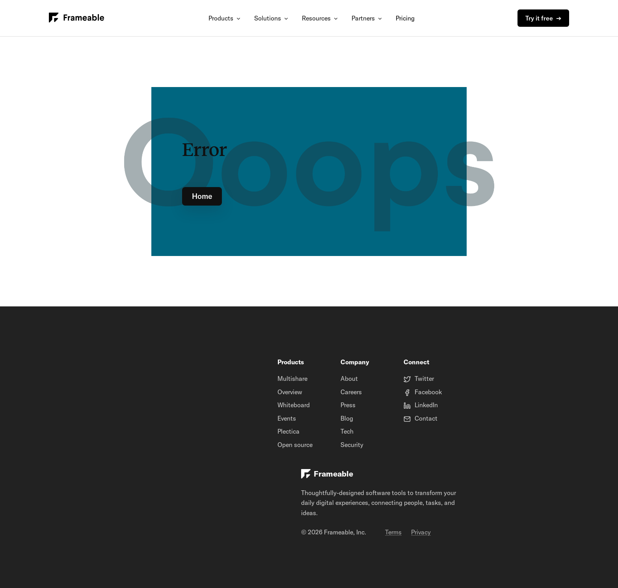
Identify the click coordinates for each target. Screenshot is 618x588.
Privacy (421, 532)
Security (352, 445)
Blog (347, 418)
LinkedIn (426, 405)
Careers (351, 392)
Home (202, 196)
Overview (289, 392)
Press (348, 405)
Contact (426, 418)
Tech (347, 431)
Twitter (424, 378)
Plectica (288, 431)
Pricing (405, 18)
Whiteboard (293, 405)
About (349, 378)
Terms (393, 532)
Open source (295, 445)
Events (286, 418)
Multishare (292, 378)
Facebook (428, 392)
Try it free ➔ (543, 18)
